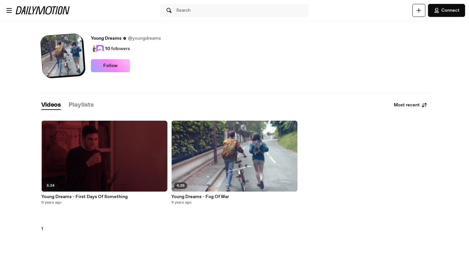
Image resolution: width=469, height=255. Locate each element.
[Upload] (418, 10)
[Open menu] (9, 10)
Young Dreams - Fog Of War (200, 196)
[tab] (51, 105)
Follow (110, 66)
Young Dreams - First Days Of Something (84, 196)
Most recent (411, 105)
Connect (446, 10)
